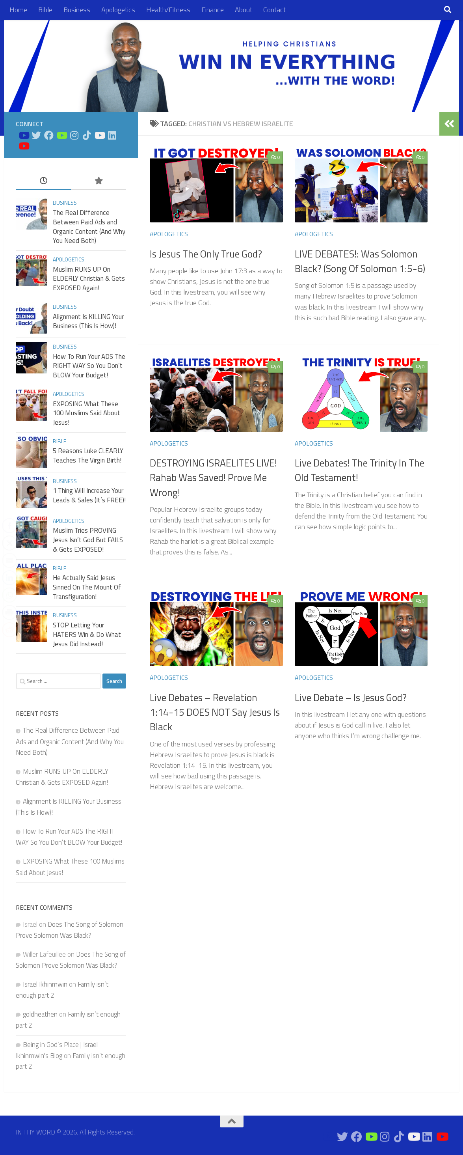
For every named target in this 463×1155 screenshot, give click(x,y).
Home (18, 9)
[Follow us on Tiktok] (86, 135)
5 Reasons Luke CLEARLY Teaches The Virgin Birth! (88, 455)
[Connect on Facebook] (49, 135)
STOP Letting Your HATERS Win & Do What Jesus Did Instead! (87, 634)
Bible (45, 9)
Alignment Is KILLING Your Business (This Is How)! (88, 321)
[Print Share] (9, 612)
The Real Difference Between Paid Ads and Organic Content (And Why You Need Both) (89, 226)
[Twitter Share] (9, 543)
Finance (212, 9)
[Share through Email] (9, 560)
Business (76, 9)
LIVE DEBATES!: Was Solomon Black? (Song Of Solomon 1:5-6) (360, 261)
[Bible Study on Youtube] (23, 135)
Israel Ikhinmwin (45, 984)
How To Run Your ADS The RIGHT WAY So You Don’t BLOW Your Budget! (89, 365)
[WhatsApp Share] (9, 595)
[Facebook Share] (9, 525)
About (243, 9)
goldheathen (40, 1014)
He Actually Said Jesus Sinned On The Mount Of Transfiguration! (87, 587)
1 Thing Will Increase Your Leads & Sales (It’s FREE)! (89, 495)
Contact (274, 9)
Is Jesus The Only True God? (206, 253)
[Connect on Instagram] (74, 135)
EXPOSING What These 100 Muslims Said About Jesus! (86, 413)
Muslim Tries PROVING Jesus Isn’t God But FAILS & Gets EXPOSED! (88, 539)
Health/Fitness (168, 9)
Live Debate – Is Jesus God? (351, 697)
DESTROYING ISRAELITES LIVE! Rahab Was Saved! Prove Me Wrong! (213, 477)
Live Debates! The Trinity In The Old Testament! (359, 470)
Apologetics (118, 9)
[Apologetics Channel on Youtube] (23, 146)
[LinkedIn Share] (9, 577)
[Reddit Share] (9, 629)
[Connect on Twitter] (36, 135)
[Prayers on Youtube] (99, 135)
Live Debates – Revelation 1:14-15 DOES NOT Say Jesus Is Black (215, 712)
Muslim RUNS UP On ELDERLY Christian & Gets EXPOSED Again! (89, 278)
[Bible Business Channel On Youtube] (61, 135)
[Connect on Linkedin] (112, 135)
